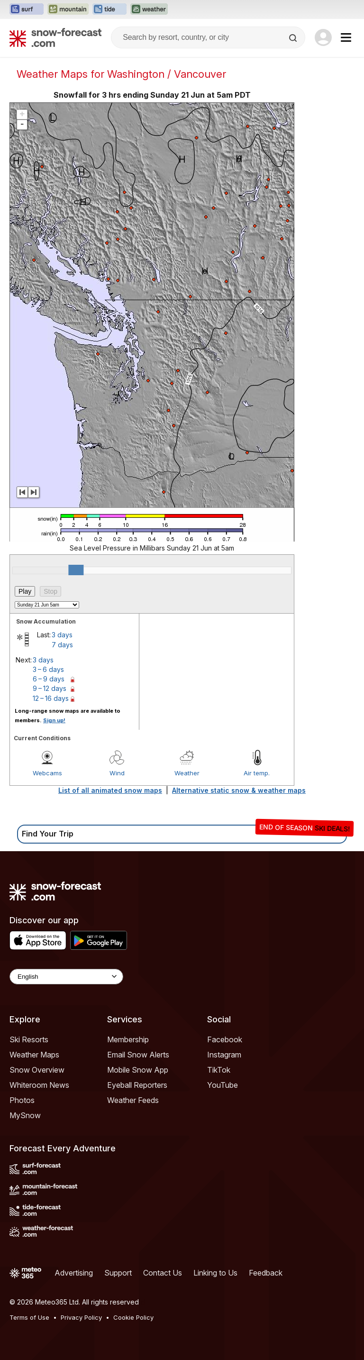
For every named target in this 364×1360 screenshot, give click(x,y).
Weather (187, 773)
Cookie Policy (133, 1317)
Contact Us (162, 1272)
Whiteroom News (39, 1085)
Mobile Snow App (137, 1070)
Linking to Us (215, 1272)
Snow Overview (36, 1070)
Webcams (47, 773)
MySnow (25, 1115)
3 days (62, 635)
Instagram (224, 1054)
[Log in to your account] (323, 37)
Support (118, 1272)
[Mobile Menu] (346, 37)
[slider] (75, 570)
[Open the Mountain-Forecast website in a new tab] (68, 9)
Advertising (74, 1272)
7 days (62, 645)
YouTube (222, 1085)
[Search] (294, 38)
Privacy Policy (81, 1317)
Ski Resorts (28, 1039)
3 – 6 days (48, 669)
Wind (117, 773)
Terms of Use (29, 1317)
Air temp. (257, 773)
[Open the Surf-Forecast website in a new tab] (26, 9)
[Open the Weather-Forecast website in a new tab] (149, 9)
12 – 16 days (51, 698)
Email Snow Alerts (138, 1054)
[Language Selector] (66, 976)
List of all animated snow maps (110, 790)
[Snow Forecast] (55, 37)
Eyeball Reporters (137, 1085)
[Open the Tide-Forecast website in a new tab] (109, 9)
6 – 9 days (48, 679)
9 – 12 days (49, 688)
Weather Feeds (133, 1100)
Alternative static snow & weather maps (239, 790)
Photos (22, 1100)
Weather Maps (34, 1054)
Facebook (224, 1039)
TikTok (218, 1070)
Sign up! (54, 720)
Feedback (265, 1272)
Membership (128, 1039)
